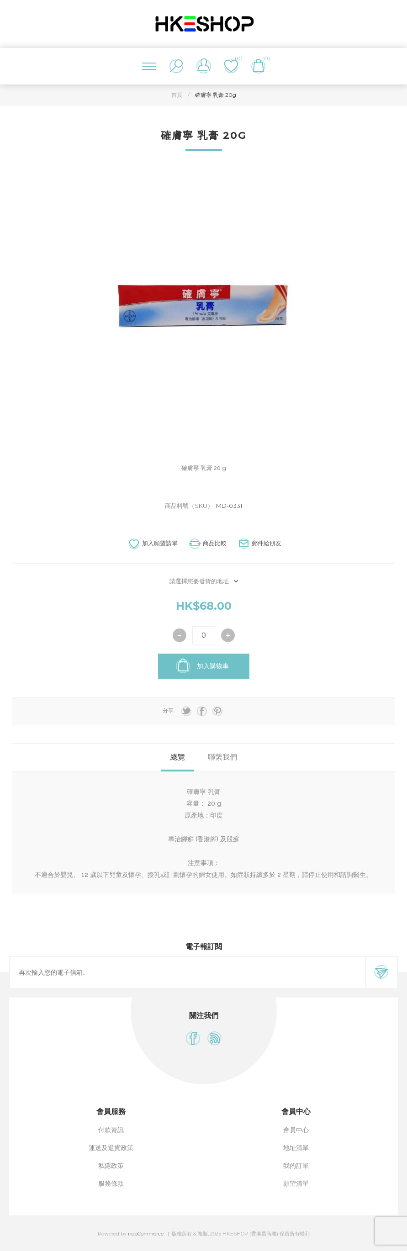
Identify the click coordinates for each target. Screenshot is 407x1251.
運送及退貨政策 (111, 1148)
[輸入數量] (203, 635)
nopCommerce (146, 1233)
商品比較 (215, 543)
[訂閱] (187, 972)
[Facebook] (193, 1038)
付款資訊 (111, 1130)
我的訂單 (296, 1165)
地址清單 (296, 1148)
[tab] (177, 757)
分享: (169, 710)
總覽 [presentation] (177, 757)
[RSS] (214, 1038)
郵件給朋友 (266, 543)
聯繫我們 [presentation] (222, 757)
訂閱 (381, 972)
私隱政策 (111, 1165)
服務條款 (111, 1183)
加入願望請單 (160, 543)
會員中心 (296, 1130)
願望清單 (296, 1183)
